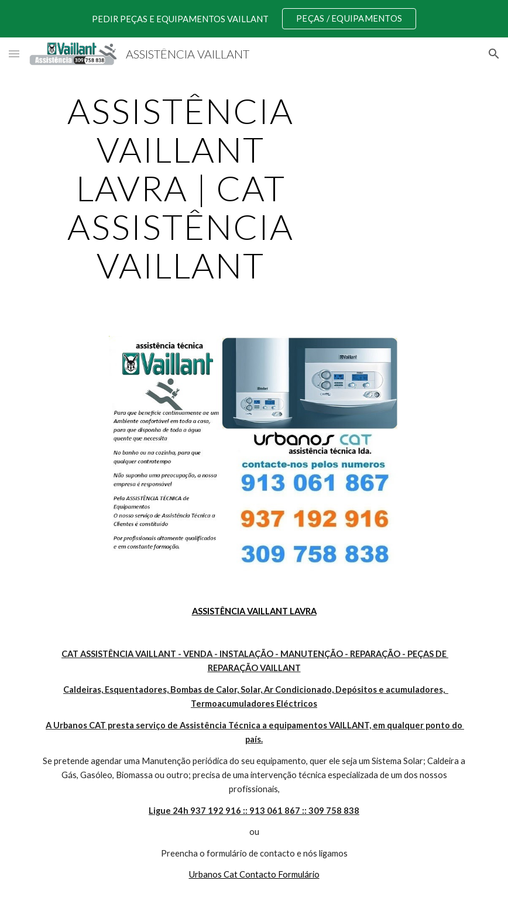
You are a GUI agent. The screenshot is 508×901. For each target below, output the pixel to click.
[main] (181, 188)
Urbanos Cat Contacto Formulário (254, 874)
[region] (254, 18)
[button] (14, 53)
